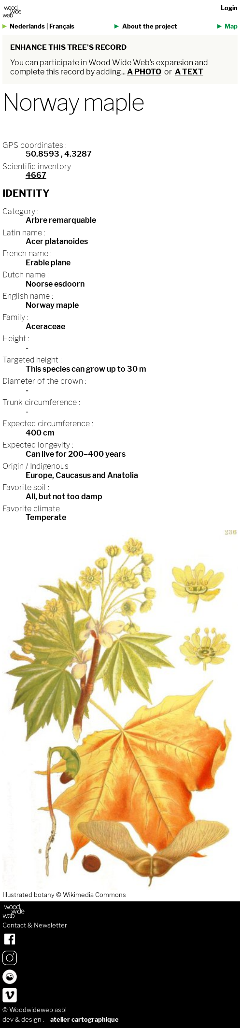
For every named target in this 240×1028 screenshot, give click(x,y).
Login (229, 8)
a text (189, 71)
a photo (144, 71)
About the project (149, 26)
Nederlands (27, 26)
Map (231, 26)
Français (61, 26)
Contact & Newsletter (34, 925)
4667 (36, 175)
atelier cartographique (84, 1019)
